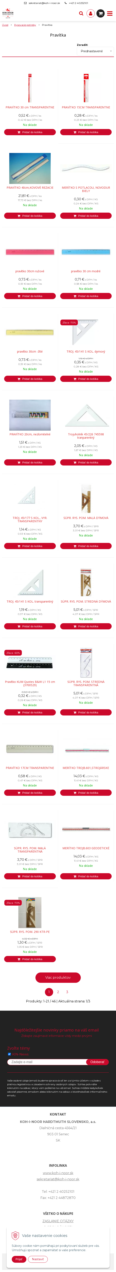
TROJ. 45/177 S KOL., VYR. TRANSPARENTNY (30, 519)
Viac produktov (58, 977)
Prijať (19, 1259)
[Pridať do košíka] (30, 132)
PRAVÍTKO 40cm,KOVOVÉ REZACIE (30, 187)
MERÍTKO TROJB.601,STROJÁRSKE (86, 768)
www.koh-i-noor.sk (58, 1173)
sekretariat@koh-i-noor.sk (44, 3)
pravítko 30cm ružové (29, 271)
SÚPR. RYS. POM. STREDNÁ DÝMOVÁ (86, 601)
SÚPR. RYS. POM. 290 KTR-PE (30, 931)
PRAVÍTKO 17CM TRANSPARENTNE (30, 768)
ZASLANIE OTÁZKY (58, 1221)
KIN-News (20, 1054)
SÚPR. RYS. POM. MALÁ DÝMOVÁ (85, 518)
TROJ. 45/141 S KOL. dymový (86, 351)
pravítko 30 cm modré (86, 271)
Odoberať (97, 1062)
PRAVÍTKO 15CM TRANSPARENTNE (86, 107)
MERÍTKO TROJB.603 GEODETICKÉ (85, 848)
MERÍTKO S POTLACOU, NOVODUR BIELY (86, 189)
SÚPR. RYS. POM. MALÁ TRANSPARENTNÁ (30, 850)
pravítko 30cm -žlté (30, 351)
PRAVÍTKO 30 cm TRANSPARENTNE (30, 107)
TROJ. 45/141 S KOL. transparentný (30, 601)
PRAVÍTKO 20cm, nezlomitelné (29, 434)
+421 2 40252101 (78, 3)
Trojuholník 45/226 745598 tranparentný (86, 436)
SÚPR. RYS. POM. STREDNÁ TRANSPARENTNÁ (85, 683)
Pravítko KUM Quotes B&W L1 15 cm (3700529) (30, 683)
